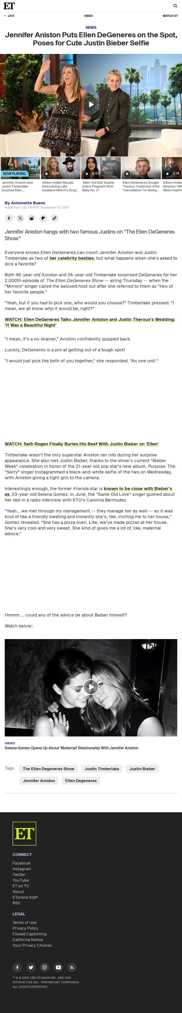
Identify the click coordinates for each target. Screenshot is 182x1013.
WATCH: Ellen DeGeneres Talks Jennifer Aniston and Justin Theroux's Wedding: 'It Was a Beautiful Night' (90, 322)
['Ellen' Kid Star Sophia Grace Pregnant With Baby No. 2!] (101, 176)
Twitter (19, 875)
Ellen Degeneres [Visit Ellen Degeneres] (81, 781)
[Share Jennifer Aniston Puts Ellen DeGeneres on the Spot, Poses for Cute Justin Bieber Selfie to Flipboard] (43, 219)
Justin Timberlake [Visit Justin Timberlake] (102, 769)
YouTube (21, 880)
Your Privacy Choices (32, 945)
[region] (91, 105)
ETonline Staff (25, 897)
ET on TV (21, 886)
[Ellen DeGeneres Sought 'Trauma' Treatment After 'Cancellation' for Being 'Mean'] (141, 176)
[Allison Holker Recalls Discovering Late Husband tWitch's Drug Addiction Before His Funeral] (60, 176)
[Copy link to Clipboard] (54, 219)
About (18, 892)
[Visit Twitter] (31, 968)
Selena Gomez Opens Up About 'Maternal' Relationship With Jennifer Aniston (71, 748)
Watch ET (170, 16)
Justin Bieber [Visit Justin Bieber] (142, 769)
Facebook (22, 863)
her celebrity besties (72, 258)
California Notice (28, 940)
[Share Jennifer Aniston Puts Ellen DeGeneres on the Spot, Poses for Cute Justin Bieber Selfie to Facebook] (9, 219)
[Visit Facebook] (17, 968)
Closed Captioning (29, 934)
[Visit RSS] (72, 968)
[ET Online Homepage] (11, 6)
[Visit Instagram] (44, 968)
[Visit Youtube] (58, 968)
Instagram (22, 869)
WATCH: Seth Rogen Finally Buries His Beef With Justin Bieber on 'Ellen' (82, 444)
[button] (91, 104)
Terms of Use (24, 923)
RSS (16, 903)
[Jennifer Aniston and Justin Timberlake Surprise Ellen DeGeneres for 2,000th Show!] (20, 176)
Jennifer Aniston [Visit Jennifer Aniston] (39, 781)
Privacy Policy (25, 928)
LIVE (11, 16)
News (91, 27)
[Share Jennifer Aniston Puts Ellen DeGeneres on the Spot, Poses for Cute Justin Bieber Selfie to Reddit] (31, 219)
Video (88, 16)
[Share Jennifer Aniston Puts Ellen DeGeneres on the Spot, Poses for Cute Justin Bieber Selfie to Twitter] (20, 219)
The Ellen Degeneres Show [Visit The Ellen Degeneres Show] (48, 769)
